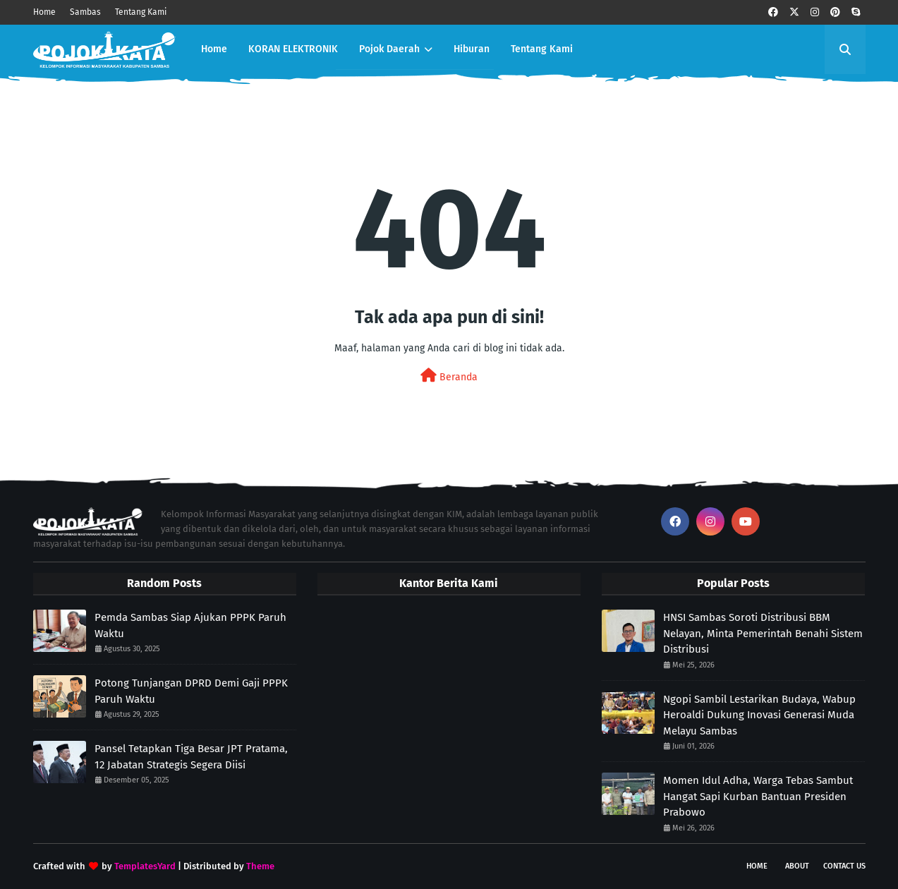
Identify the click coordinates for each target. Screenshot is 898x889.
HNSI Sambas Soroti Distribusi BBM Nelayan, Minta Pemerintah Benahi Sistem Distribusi (763, 633)
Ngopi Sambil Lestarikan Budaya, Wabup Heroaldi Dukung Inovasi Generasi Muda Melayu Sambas (759, 715)
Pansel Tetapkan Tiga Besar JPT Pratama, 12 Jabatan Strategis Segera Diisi (191, 756)
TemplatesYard (145, 866)
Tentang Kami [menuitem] (542, 49)
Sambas (85, 12)
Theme (260, 866)
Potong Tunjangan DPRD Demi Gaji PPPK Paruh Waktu (191, 691)
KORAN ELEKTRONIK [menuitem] (293, 49)
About (797, 866)
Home (44, 12)
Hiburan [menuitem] (472, 49)
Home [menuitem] (214, 49)
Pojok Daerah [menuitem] (389, 49)
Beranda (449, 375)
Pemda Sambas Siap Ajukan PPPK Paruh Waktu (190, 625)
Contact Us (844, 866)
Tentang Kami (140, 12)
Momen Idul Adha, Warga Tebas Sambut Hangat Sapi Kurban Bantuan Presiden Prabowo (758, 796)
